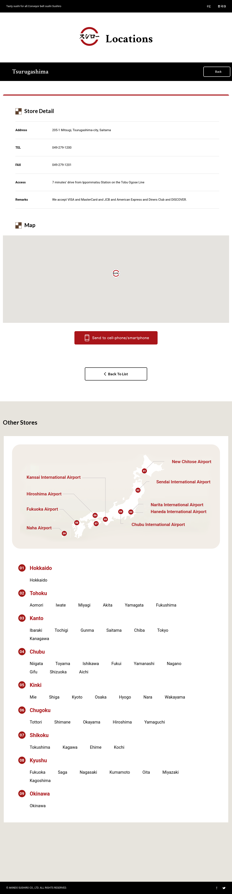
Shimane (62, 722)
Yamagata (134, 605)
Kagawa (70, 747)
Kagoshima (40, 780)
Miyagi (84, 605)
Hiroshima (122, 722)
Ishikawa (91, 663)
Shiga (54, 697)
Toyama (63, 663)
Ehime (95, 747)
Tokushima (40, 747)
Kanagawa (39, 638)
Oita (146, 772)
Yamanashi (144, 663)
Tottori (36, 722)
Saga (62, 772)
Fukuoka (37, 772)
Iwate (61, 605)
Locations (116, 36)
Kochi (119, 747)
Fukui (116, 663)
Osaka (100, 697)
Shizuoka (58, 671)
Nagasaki (88, 772)
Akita (107, 605)
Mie (33, 697)
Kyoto (77, 697)
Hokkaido (38, 580)
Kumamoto (120, 772)
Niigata (36, 663)
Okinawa (38, 805)
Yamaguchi (154, 722)
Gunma (87, 630)
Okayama (91, 722)
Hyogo (125, 697)
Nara (147, 697)
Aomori (36, 605)
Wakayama (175, 697)
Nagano (174, 663)
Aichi (83, 671)
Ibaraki (36, 630)
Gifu (33, 671)
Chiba (139, 630)
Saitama (114, 630)
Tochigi (61, 630)
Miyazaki (170, 772)
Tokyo (162, 630)
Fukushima (166, 605)
